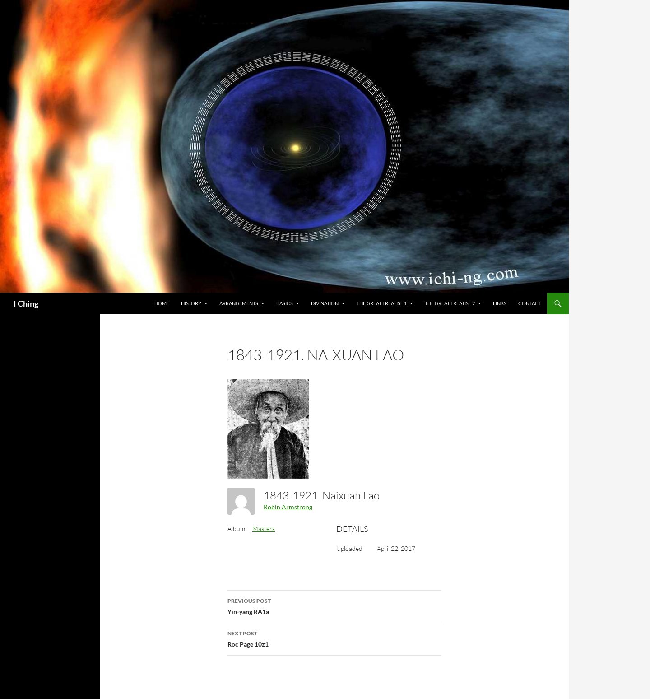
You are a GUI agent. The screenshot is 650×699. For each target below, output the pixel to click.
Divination (325, 303)
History (191, 303)
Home (161, 303)
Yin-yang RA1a (334, 605)
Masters (263, 528)
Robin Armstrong (288, 507)
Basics (284, 303)
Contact (529, 303)
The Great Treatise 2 (450, 303)
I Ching (26, 303)
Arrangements (238, 303)
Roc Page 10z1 (334, 638)
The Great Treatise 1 (382, 303)
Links (499, 303)
